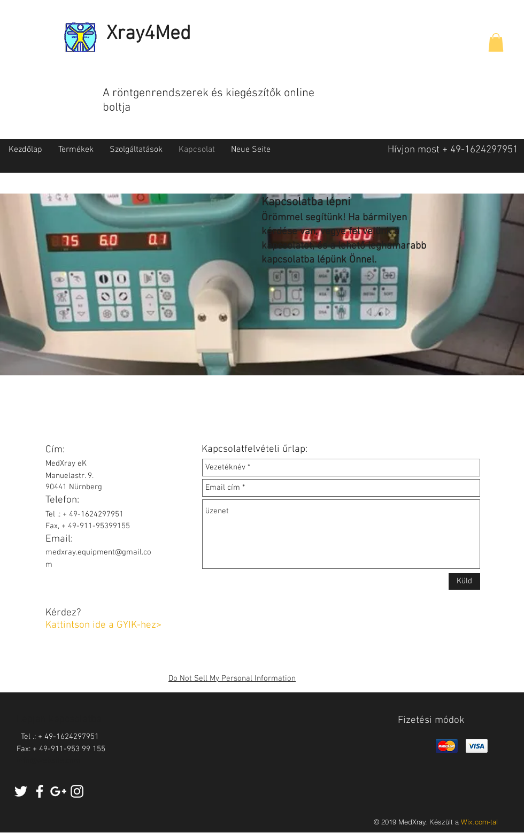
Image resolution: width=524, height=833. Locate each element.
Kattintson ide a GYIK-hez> (103, 625)
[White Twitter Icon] (20, 791)
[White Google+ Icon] (58, 791)
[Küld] (464, 581)
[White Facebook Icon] (39, 791)
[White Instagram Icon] (77, 791)
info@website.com (49, 761)
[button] (496, 42)
